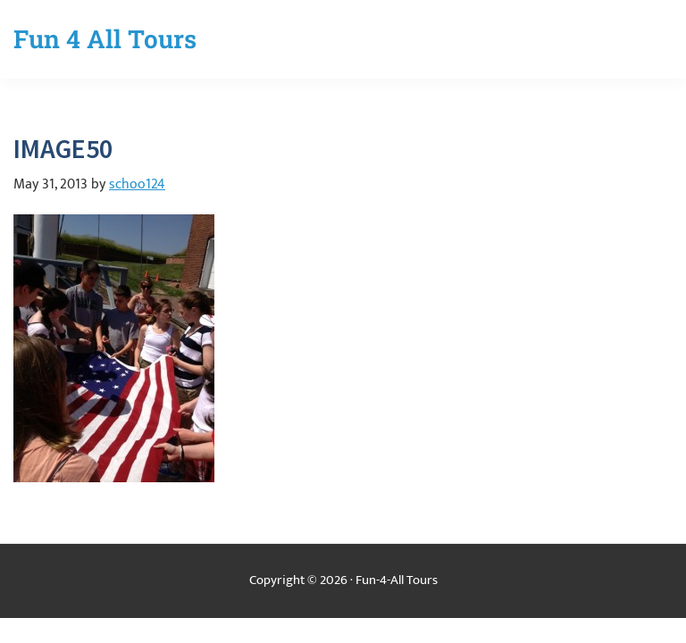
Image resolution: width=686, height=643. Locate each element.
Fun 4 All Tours (105, 38)
